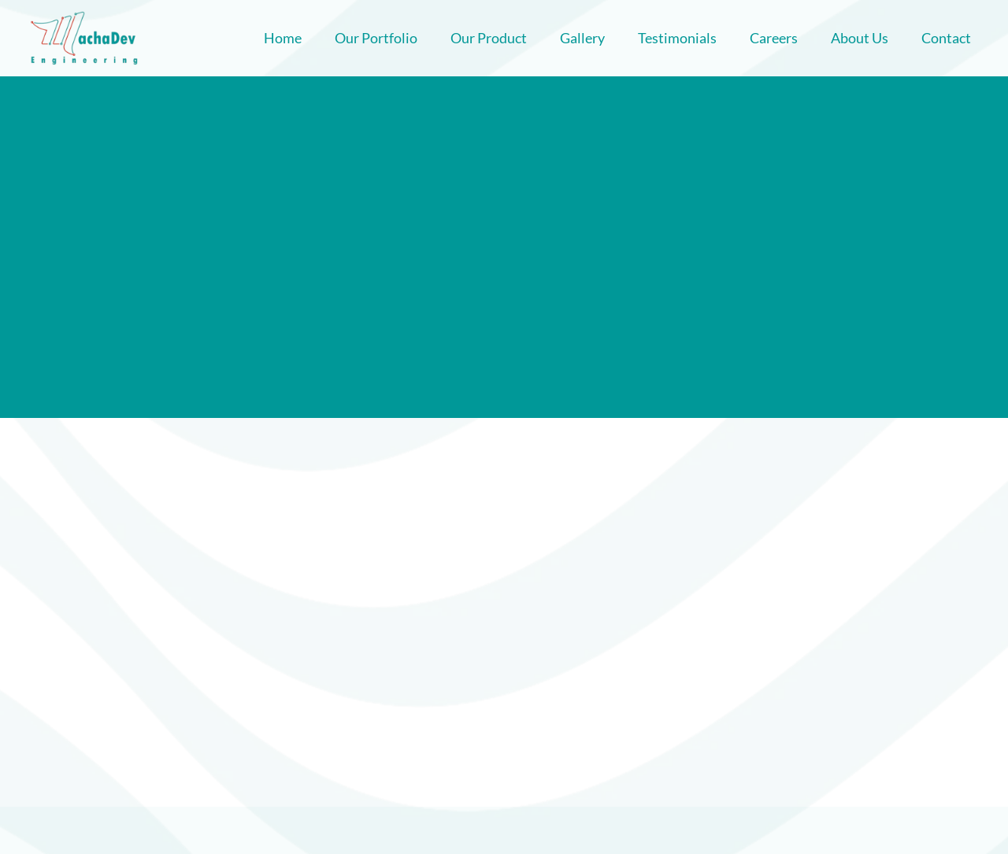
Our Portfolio (376, 37)
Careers (774, 37)
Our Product (488, 37)
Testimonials (677, 37)
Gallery (582, 37)
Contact (946, 37)
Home (283, 37)
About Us (859, 37)
